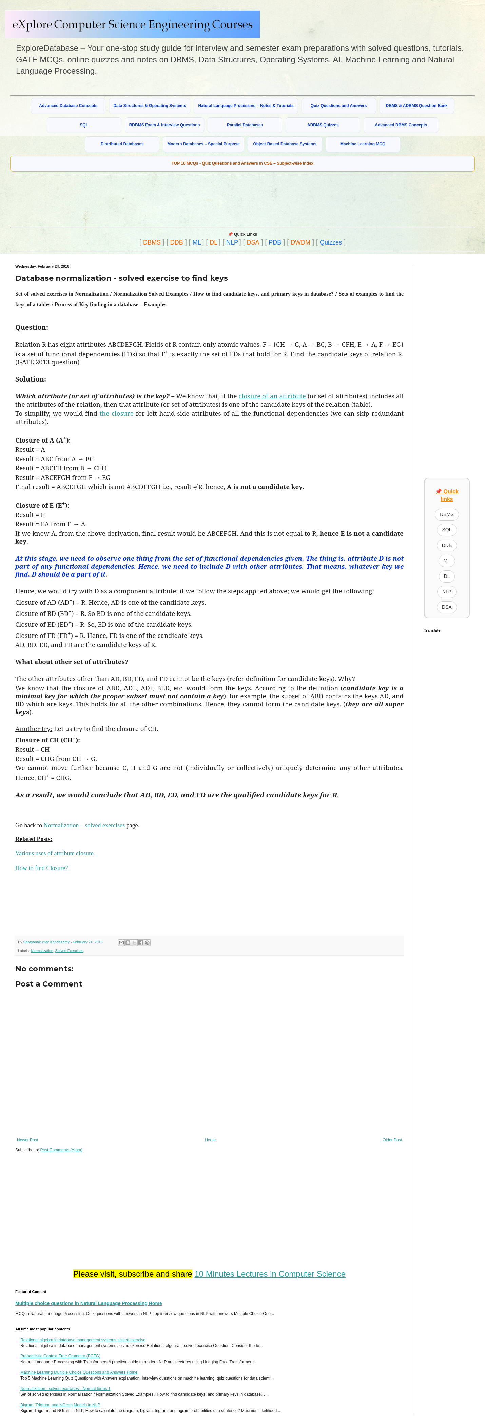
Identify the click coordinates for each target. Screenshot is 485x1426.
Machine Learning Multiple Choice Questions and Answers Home (79, 1372)
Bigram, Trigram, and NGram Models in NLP (60, 1405)
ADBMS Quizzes (323, 125)
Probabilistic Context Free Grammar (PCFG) (60, 1356)
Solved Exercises (69, 951)
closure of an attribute (272, 396)
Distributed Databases (122, 144)
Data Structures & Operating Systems (149, 105)
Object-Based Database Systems (284, 144)
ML (197, 242)
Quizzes (331, 242)
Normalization (42, 951)
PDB (275, 242)
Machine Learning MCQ (362, 144)
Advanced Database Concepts (68, 105)
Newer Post (27, 1140)
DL (213, 242)
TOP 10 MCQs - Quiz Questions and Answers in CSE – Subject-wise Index (243, 163)
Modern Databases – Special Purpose (203, 144)
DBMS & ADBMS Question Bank (417, 105)
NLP (232, 242)
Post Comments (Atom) (61, 1150)
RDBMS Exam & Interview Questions (164, 125)
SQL (84, 125)
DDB (176, 242)
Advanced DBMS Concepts (401, 125)
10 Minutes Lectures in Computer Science (270, 1273)
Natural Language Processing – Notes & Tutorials (245, 105)
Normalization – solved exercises (83, 825)
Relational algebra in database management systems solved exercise (83, 1339)
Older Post (392, 1140)
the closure (117, 413)
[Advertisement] (174, 199)
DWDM (300, 242)
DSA (253, 242)
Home (210, 1140)
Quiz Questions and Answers (339, 105)
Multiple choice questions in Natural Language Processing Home (88, 1303)
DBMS (152, 242)
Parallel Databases (245, 125)
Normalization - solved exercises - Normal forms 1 (65, 1388)
